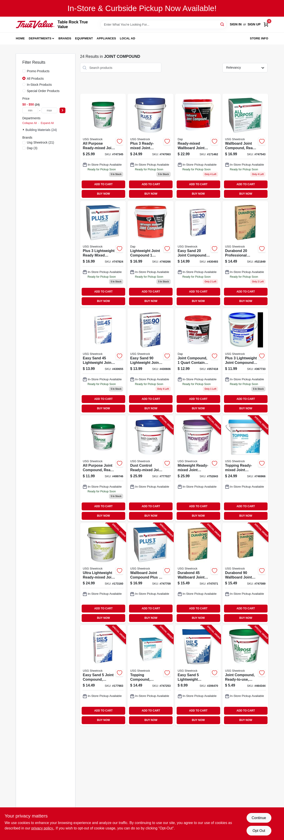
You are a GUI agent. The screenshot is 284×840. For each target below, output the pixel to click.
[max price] (49, 110)
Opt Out (258, 831)
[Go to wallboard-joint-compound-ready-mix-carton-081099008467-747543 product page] (245, 146)
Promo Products (38, 71)
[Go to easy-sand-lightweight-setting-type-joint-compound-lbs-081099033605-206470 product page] (198, 675)
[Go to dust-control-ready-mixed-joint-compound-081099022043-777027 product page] (150, 468)
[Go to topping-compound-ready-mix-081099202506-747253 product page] (150, 675)
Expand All (47, 123)
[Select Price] (62, 110)
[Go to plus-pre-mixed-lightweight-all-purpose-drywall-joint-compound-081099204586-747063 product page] (150, 146)
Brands (64, 38)
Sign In (236, 24)
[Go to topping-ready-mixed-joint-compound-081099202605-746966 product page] (245, 468)
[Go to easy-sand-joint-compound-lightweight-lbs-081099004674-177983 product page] (103, 675)
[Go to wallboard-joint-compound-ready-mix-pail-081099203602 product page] (103, 146)
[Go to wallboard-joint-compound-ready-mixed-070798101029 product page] (198, 146)
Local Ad (127, 38)
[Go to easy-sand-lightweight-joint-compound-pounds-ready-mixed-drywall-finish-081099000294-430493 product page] (198, 254)
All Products (35, 78)
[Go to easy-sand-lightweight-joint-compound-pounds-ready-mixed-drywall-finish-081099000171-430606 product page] (150, 361)
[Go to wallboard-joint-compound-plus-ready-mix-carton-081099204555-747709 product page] (150, 573)
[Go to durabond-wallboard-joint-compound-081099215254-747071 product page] (198, 573)
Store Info (259, 38)
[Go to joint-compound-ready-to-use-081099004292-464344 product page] (245, 675)
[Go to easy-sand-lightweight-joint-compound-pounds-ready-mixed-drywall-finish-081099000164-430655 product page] (103, 361)
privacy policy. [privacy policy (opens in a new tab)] (42, 828)
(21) (40, 142)
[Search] (222, 24)
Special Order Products (43, 91)
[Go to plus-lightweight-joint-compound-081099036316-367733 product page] (245, 361)
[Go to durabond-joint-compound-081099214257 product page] (245, 254)
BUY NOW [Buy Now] (103, 193)
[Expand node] (24, 130)
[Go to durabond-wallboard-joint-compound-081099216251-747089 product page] (245, 573)
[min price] (30, 110)
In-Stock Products (39, 84)
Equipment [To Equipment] (84, 38)
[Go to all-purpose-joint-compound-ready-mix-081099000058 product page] (103, 468)
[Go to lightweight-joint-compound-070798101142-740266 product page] (150, 254)
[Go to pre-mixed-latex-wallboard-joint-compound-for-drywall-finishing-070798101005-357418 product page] (198, 361)
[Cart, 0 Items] (266, 24)
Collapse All (29, 123)
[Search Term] (163, 24)
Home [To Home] (20, 38)
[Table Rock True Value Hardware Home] (35, 24)
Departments (40, 38)
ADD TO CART (103, 184)
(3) (32, 148)
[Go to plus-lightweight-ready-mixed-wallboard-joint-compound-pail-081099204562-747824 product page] (103, 254)
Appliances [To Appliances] (106, 38)
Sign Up (254, 24)
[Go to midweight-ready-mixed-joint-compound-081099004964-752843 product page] (198, 468)
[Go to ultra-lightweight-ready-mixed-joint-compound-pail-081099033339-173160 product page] (103, 573)
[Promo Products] (23, 70)
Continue (259, 818)
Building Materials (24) (41, 130)
